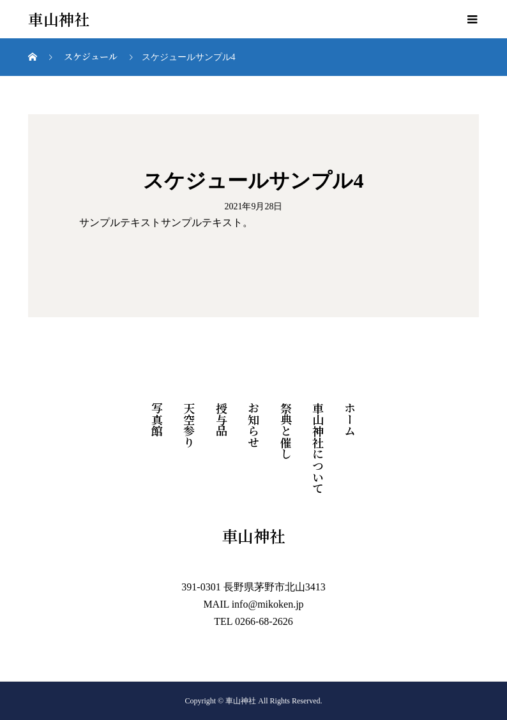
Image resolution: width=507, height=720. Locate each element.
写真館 (157, 419)
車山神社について (318, 448)
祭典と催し (286, 431)
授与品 (221, 419)
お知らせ (253, 425)
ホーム (350, 419)
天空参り (189, 425)
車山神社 (58, 19)
